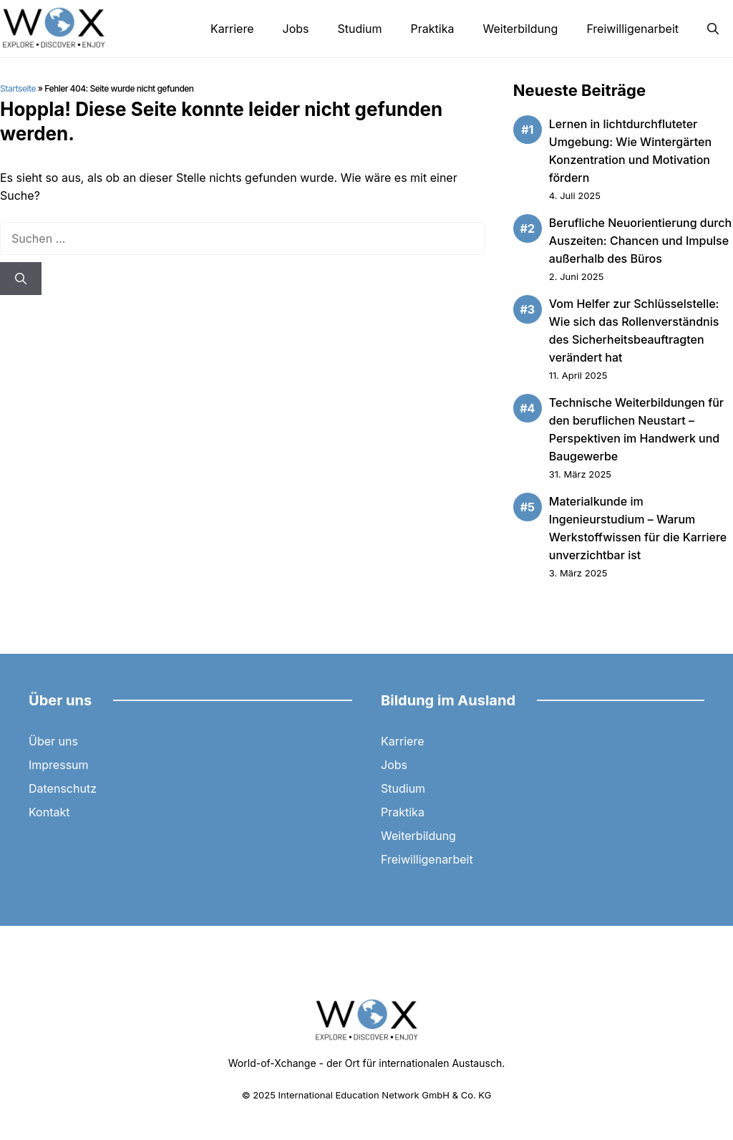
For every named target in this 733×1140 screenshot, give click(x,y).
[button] (713, 28)
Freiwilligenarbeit (632, 28)
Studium (359, 28)
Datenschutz (63, 788)
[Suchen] (21, 278)
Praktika (433, 28)
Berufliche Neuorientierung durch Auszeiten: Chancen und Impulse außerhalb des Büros (640, 241)
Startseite (18, 88)
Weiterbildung (520, 28)
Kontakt (49, 812)
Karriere (231, 28)
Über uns (53, 741)
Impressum (59, 765)
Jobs (296, 28)
